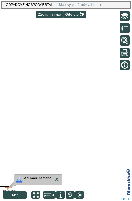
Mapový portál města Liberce (80, 5)
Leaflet (126, 198)
